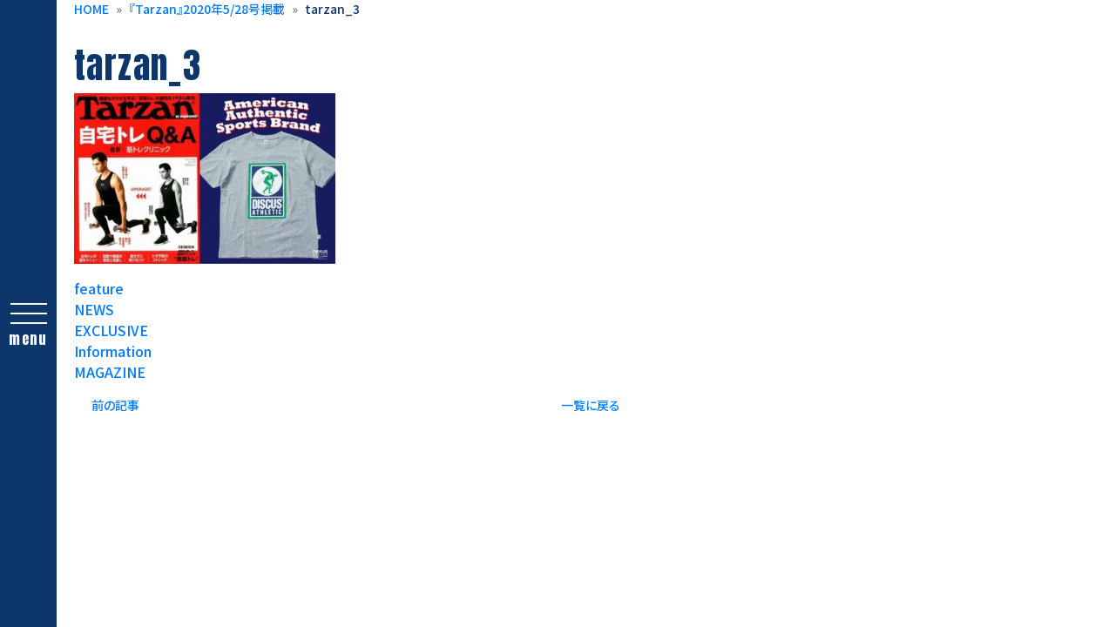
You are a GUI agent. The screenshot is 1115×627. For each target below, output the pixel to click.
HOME (91, 8)
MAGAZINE (109, 371)
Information (113, 350)
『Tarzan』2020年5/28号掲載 (207, 8)
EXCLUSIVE (111, 330)
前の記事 (115, 405)
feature (99, 288)
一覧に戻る (590, 405)
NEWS (94, 309)
